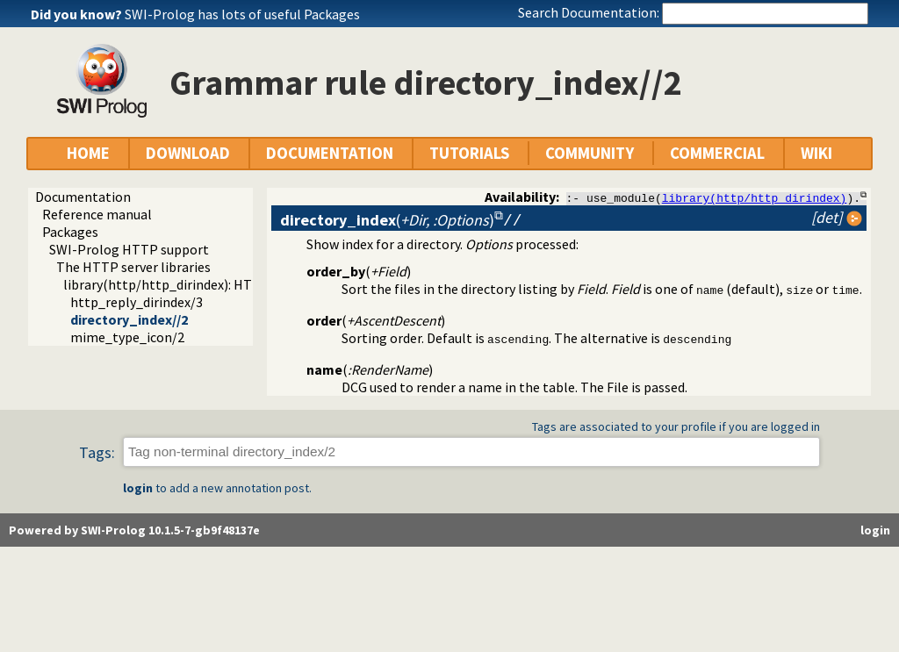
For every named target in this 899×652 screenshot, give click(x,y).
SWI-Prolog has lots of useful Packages (242, 14)
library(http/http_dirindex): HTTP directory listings (219, 284)
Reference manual (97, 214)
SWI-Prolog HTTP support (129, 249)
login (138, 488)
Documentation (83, 196)
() (387, 220)
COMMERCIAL (717, 153)
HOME (88, 153)
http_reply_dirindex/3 (136, 302)
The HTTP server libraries (133, 267)
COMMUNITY (589, 153)
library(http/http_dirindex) (754, 197)
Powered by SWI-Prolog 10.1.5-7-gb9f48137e (134, 530)
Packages (70, 231)
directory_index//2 (129, 319)
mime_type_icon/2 (127, 337)
